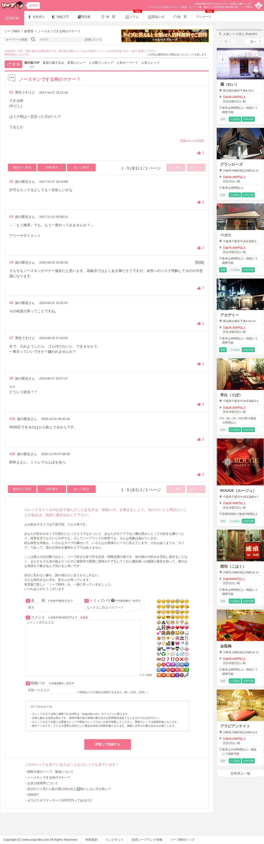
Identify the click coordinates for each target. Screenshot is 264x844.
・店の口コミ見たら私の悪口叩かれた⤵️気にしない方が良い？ (67, 789)
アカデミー (229, 315)
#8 (11, 378)
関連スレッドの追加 (192, 140)
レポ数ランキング (101, 62)
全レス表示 (81, 167)
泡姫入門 (60, 17)
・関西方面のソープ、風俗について (48, 771)
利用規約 (91, 839)
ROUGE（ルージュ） (238, 491)
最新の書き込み (53, 62)
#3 (11, 217)
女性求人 (36, 17)
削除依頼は (11, 54)
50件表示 (52, 167)
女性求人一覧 (240, 773)
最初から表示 (22, 167)
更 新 (13, 64)
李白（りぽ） (231, 395)
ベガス (225, 235)
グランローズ (231, 164)
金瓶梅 (225, 646)
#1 (11, 92)
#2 (11, 181)
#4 (11, 262)
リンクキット (114, 839)
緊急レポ (156, 17)
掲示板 (12, 18)
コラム (133, 15)
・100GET (31, 794)
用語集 (84, 17)
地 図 (108, 17)
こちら (20, 54)
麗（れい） (229, 84)
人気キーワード (127, 62)
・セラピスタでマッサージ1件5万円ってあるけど (58, 800)
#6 (11, 303)
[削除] (199, 262)
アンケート (205, 14)
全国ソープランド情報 (147, 839)
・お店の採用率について (41, 783)
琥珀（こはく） (233, 566)
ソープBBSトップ (182, 839)
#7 (11, 338)
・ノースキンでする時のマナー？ (47, 777)
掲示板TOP (32, 62)
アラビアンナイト (235, 726)
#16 (12, 454)
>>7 (12, 387)
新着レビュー (76, 62)
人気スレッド (150, 62)
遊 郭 (180, 17)
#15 (12, 419)
